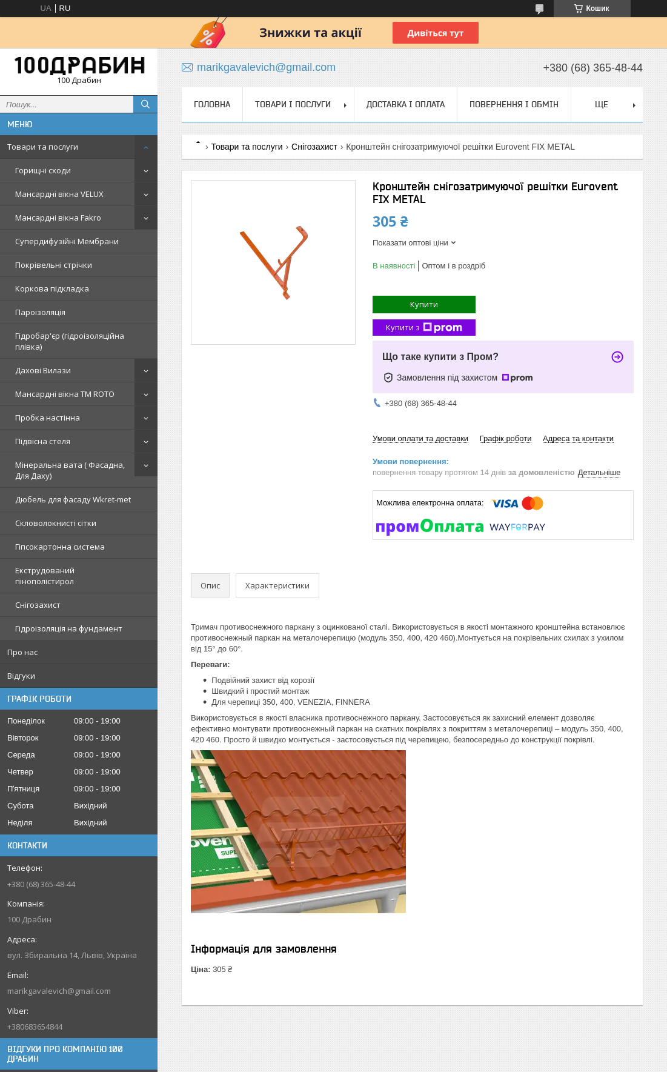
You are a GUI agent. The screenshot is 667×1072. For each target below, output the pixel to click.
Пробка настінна (47, 417)
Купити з (424, 327)
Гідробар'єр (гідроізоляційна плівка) (69, 341)
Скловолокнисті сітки (55, 523)
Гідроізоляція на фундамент (68, 628)
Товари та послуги (42, 146)
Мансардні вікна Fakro (58, 217)
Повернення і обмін (514, 104)
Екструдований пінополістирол (45, 576)
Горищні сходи (43, 170)
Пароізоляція (40, 312)
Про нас (22, 652)
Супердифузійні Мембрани (67, 241)
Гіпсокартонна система (60, 546)
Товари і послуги (293, 104)
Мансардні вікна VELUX (59, 193)
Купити (424, 304)
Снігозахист (38, 604)
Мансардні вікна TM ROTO (64, 393)
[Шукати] (145, 104)
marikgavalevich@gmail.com (59, 990)
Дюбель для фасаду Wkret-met (73, 499)
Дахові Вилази (43, 370)
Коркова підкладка (52, 288)
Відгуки (21, 675)
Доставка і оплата (406, 104)
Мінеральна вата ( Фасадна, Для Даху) (70, 470)
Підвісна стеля (42, 441)
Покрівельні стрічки (53, 264)
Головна (212, 104)
